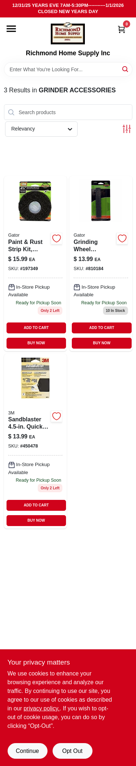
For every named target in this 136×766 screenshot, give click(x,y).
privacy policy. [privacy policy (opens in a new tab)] (41, 708)
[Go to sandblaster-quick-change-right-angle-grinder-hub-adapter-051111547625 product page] (35, 441)
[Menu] (11, 28)
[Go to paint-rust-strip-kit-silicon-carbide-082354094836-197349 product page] (35, 263)
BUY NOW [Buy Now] (36, 343)
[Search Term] (68, 69)
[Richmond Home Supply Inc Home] (68, 33)
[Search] (125, 69)
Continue (27, 751)
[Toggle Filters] (127, 129)
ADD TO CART (36, 328)
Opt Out (72, 751)
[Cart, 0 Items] (121, 29)
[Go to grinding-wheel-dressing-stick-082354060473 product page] (100, 263)
